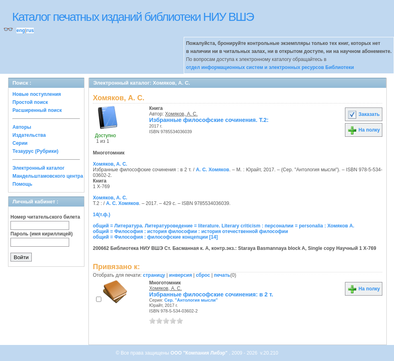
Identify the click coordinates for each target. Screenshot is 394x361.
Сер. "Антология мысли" (191, 300)
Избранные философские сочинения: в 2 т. (211, 294)
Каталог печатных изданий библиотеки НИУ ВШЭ (133, 16)
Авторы (21, 127)
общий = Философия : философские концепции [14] (155, 237)
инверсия (180, 275)
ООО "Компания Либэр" (199, 353)
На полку (363, 130)
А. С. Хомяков (212, 169)
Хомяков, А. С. (181, 114)
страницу (154, 275)
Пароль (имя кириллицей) (41, 234)
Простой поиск (30, 102)
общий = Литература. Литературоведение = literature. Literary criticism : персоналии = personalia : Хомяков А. (223, 226)
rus (30, 30)
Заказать (363, 114)
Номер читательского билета (45, 217)
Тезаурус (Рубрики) (35, 151)
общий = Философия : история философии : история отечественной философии (190, 231)
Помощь (22, 184)
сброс (203, 275)
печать (222, 275)
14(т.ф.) (101, 214)
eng (20, 30)
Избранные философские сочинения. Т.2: (209, 120)
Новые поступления (36, 94)
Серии (19, 143)
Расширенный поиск (37, 110)
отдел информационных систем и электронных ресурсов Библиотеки (270, 67)
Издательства (29, 135)
